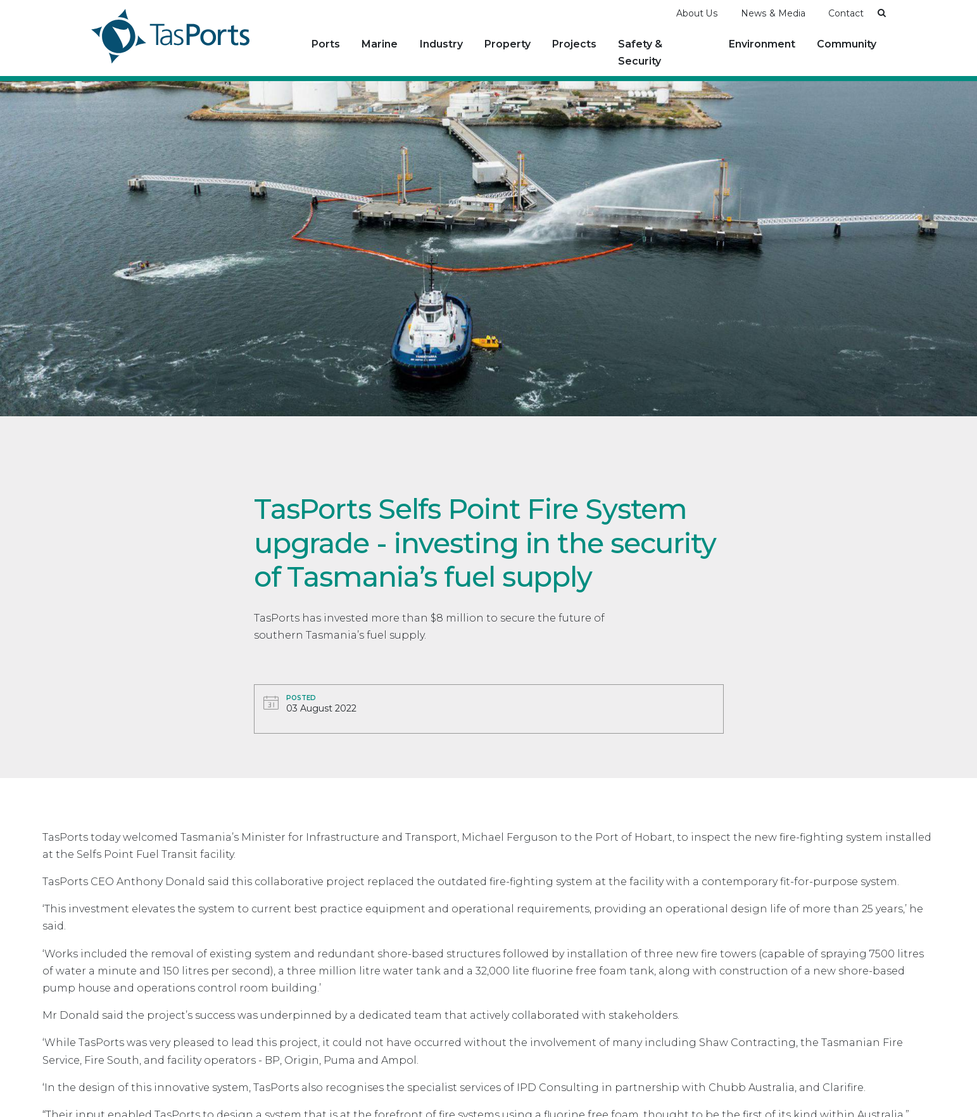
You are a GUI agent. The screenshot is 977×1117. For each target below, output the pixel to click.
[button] (882, 12)
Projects (574, 44)
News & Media (773, 13)
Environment (762, 44)
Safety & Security (640, 52)
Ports (326, 44)
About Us (697, 13)
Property (507, 44)
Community (846, 44)
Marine (380, 44)
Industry (441, 44)
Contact (846, 13)
